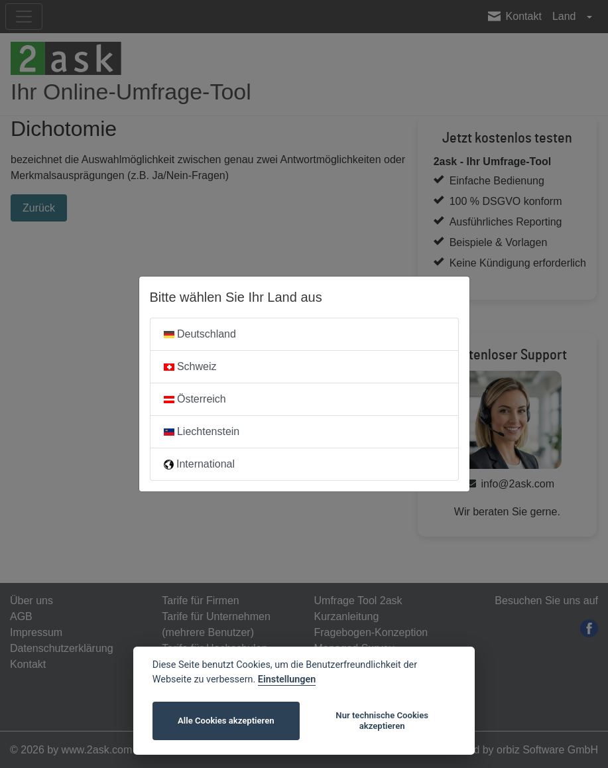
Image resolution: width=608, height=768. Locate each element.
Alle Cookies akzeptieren (226, 721)
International (199, 464)
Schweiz (190, 366)
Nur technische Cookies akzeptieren (381, 720)
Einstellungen (287, 679)
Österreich (195, 399)
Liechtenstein (202, 431)
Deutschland (200, 334)
